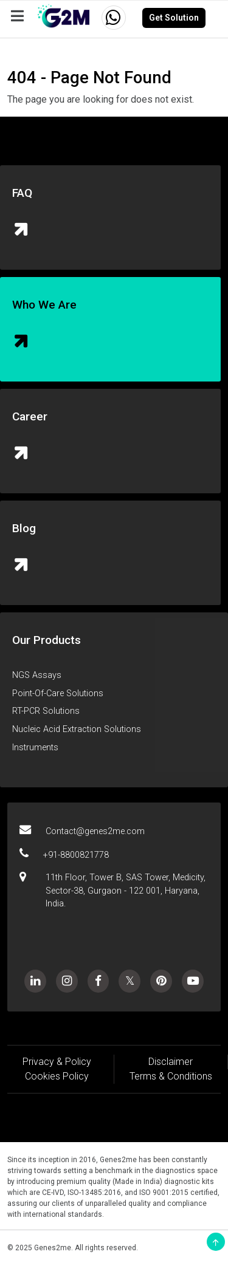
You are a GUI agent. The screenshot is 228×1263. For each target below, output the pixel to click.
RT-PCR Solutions (46, 711)
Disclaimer (170, 1061)
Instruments (35, 747)
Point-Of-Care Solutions (57, 693)
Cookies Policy (57, 1076)
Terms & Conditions (171, 1076)
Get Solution (174, 17)
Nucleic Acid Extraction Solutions (76, 729)
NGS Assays (36, 675)
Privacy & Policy (56, 1061)
